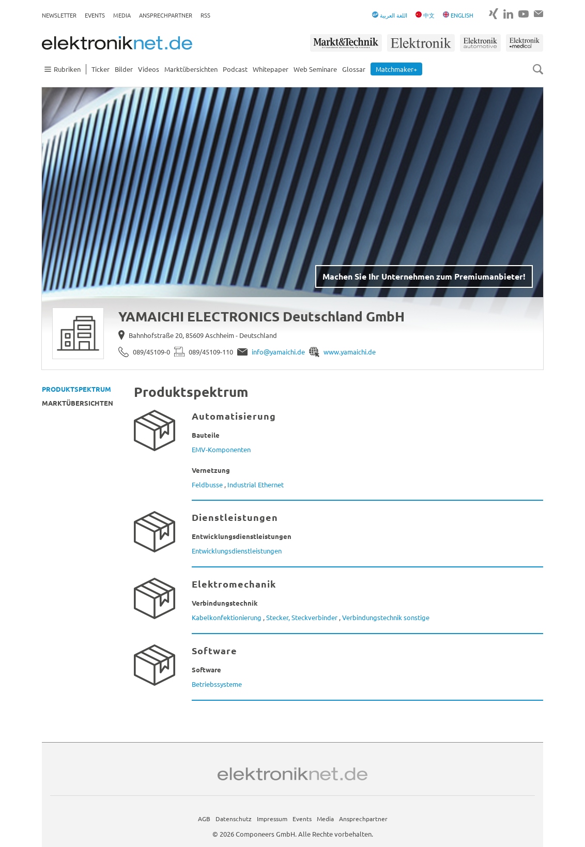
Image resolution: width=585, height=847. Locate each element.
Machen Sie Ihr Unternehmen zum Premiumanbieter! (424, 276)
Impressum (272, 818)
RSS (205, 15)
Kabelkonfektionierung (226, 617)
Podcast (235, 69)
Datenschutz (233, 818)
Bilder (124, 69)
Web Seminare (315, 69)
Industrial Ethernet (255, 484)
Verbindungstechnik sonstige (385, 617)
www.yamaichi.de (350, 351)
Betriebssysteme (217, 684)
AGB (204, 818)
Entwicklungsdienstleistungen (237, 550)
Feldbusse (207, 484)
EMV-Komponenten (221, 449)
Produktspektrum (76, 388)
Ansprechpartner (165, 15)
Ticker (100, 69)
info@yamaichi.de (278, 351)
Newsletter (59, 15)
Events (95, 15)
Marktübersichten (191, 69)
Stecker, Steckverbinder (301, 617)
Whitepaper (270, 69)
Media (122, 15)
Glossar (353, 69)
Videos (148, 69)
